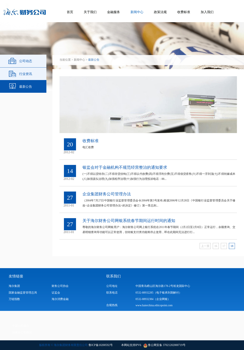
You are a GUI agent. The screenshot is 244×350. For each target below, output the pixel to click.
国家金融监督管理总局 (23, 292)
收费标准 (183, 12)
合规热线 (112, 305)
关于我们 (90, 12)
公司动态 (25, 61)
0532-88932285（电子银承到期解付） (159, 292)
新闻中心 (136, 12)
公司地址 (112, 286)
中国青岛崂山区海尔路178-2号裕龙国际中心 (163, 286)
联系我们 (113, 276)
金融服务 (113, 12)
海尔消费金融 (60, 299)
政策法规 (160, 12)
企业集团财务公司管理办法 (106, 194)
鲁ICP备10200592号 (101, 345)
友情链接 (16, 276)
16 (215, 246)
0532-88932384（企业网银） (153, 299)
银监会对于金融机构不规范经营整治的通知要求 (124, 167)
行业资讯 (25, 74)
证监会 (56, 292)
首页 (70, 12)
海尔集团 (14, 286)
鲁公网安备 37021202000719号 (166, 345)
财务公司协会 (60, 286)
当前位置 (65, 59)
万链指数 (14, 299)
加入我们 (207, 12)
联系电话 (112, 292)
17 (223, 246)
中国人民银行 (20, 325)
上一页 (205, 246)
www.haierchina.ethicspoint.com (155, 305)
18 (231, 246)
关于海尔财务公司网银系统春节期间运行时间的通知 (128, 220)
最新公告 (25, 86)
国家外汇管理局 (22, 332)
